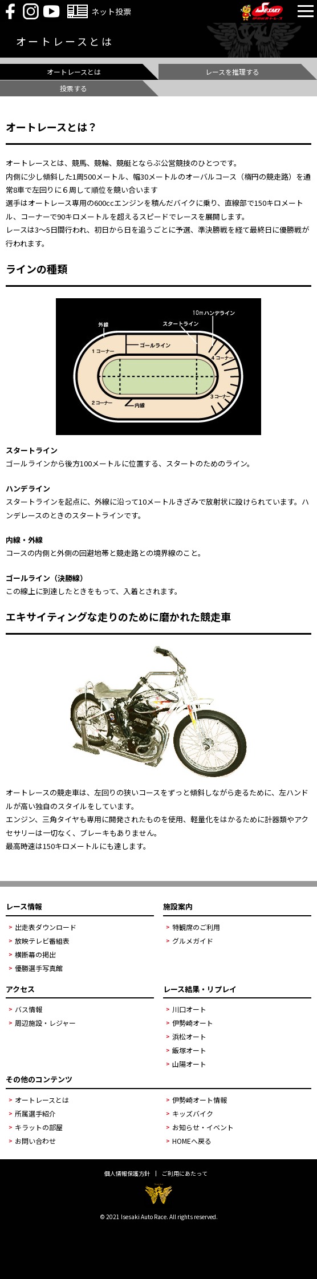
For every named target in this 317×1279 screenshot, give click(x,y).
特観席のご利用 (196, 927)
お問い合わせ (35, 1141)
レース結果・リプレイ (200, 989)
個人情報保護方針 (127, 1173)
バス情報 (28, 1009)
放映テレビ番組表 (42, 940)
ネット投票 (111, 11)
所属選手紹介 (35, 1113)
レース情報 (24, 906)
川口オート (189, 1009)
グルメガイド (192, 940)
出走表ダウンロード (45, 927)
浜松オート (189, 1036)
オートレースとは (74, 71)
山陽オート (189, 1064)
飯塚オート (189, 1050)
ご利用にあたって (185, 1173)
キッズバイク (192, 1113)
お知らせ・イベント (203, 1127)
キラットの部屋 (39, 1127)
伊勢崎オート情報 (199, 1100)
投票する (73, 88)
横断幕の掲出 (35, 954)
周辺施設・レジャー (45, 1023)
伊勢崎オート (192, 1023)
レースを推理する (232, 71)
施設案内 (178, 906)
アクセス (20, 989)
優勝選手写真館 (39, 968)
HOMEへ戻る (192, 1141)
